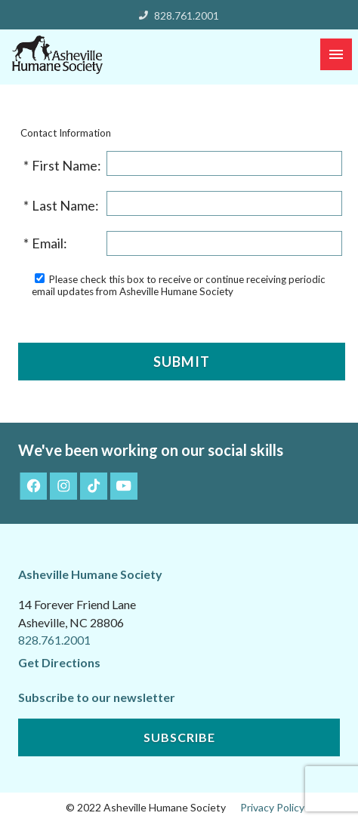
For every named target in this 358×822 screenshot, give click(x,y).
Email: (50, 243)
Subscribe (179, 737)
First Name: (67, 165)
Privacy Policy (272, 807)
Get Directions (59, 662)
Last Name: (66, 205)
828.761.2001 (186, 15)
